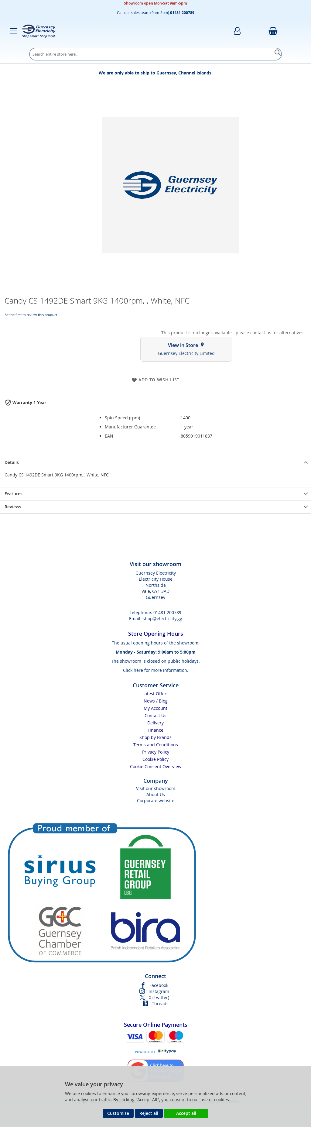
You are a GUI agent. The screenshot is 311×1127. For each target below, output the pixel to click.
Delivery (155, 723)
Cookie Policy (155, 759)
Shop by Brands (155, 737)
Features (13, 493)
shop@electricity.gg (162, 618)
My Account (155, 708)
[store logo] (39, 31)
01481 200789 (167, 612)
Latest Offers (155, 693)
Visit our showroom (155, 788)
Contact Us (155, 715)
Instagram (159, 991)
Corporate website (155, 800)
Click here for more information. (155, 670)
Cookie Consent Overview (155, 766)
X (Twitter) (159, 997)
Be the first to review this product (31, 314)
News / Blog (156, 701)
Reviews (13, 507)
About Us (155, 794)
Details (12, 462)
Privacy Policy (155, 752)
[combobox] (155, 54)
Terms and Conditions (155, 744)
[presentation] (155, 462)
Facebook (158, 985)
